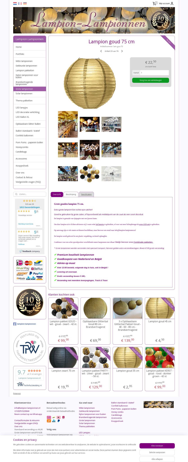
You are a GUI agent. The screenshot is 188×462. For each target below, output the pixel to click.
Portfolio (30, 54)
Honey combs (117, 412)
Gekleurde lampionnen (30, 65)
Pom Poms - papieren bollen (29, 142)
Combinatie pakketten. (143, 242)
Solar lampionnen (30, 93)
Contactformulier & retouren (27, 420)
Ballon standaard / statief (28, 130)
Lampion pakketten (30, 70)
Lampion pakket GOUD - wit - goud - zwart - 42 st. (63, 323)
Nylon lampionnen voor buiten (27, 76)
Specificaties (86, 194)
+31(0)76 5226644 (21, 411)
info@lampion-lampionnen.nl (27, 408)
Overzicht (57, 194)
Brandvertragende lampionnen (24, 83)
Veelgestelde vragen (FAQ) (28, 181)
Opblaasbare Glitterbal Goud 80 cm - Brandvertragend (95, 324)
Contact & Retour (24, 177)
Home (19, 47)
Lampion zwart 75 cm (63, 370)
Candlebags (21, 151)
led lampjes (100, 224)
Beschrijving (71, 194)
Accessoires (21, 158)
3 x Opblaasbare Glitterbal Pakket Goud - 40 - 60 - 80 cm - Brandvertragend (127, 325)
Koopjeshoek (22, 165)
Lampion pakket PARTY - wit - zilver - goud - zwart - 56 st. (95, 373)
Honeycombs (22, 147)
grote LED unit (144, 224)
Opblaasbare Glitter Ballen (28, 123)
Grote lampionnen (24, 89)
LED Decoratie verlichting (90, 435)
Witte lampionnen (24, 61)
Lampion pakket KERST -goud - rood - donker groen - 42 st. (159, 373)
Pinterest (17, 393)
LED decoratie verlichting (27, 112)
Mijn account (166, 3)
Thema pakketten (30, 100)
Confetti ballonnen (24, 135)
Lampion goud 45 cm (159, 321)
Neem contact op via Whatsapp (28, 414)
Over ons (20, 172)
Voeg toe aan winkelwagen (151, 80)
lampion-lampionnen (24, 324)
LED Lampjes (84, 432)
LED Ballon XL (22, 117)
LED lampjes (22, 107)
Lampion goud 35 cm (127, 370)
